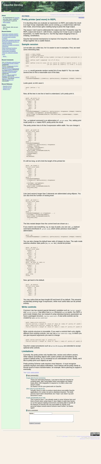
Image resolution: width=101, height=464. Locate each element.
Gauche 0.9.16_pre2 (95, 462)
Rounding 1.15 (79, 14)
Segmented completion (9, 51)
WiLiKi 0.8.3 (6, 89)
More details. (7, 22)
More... (5, 56)
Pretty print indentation (9, 49)
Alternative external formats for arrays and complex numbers (10, 37)
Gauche (16, 17)
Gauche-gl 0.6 (7, 87)
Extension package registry (10, 34)
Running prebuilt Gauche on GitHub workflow (10, 42)
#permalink (81, 17)
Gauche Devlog (13, 4)
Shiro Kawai (65, 459)
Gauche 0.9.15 (7, 86)
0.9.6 (28, 396)
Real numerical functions (9, 48)
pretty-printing (35, 396)
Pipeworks (5, 46)
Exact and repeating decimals (11, 40)
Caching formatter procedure (10, 45)
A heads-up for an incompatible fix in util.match (63, 14)
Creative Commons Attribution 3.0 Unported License (88, 459)
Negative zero (10, 79)
